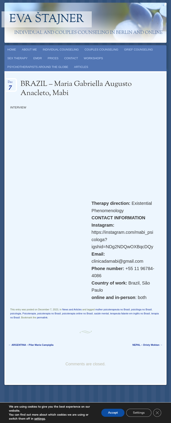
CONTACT (71, 58)
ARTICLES (81, 67)
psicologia (15, 313)
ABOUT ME (29, 49)
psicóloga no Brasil (141, 309)
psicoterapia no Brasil (49, 313)
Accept (113, 413)
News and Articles (71, 309)
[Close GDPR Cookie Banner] (157, 413)
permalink (42, 317)
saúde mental (101, 313)
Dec (10, 83)
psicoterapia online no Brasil (77, 313)
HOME (11, 49)
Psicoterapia (29, 313)
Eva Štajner (46, 19)
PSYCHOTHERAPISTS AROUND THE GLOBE (37, 67)
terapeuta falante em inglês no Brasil (130, 313)
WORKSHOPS (93, 58)
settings (39, 419)
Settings (139, 413)
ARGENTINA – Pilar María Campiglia (30, 345)
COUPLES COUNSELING (101, 49)
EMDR (37, 58)
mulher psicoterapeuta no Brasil (112, 309)
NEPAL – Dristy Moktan (147, 345)
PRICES (53, 58)
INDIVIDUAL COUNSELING (61, 49)
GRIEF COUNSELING (138, 49)
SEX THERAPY (17, 58)
